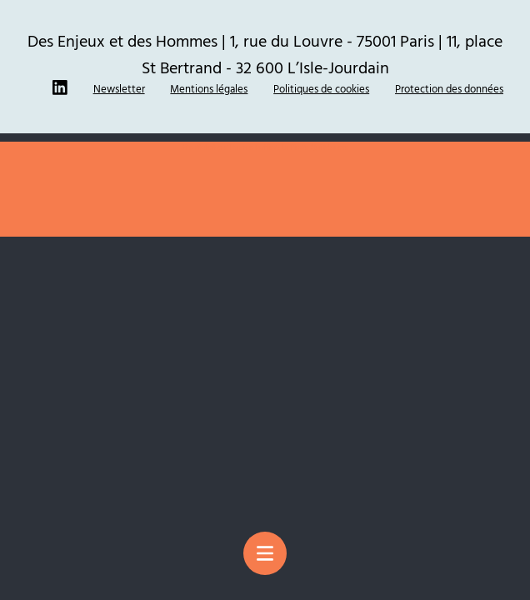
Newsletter (119, 88)
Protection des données (449, 88)
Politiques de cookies (321, 88)
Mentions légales (209, 88)
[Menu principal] (265, 553)
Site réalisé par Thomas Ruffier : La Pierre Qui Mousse (265, 147)
